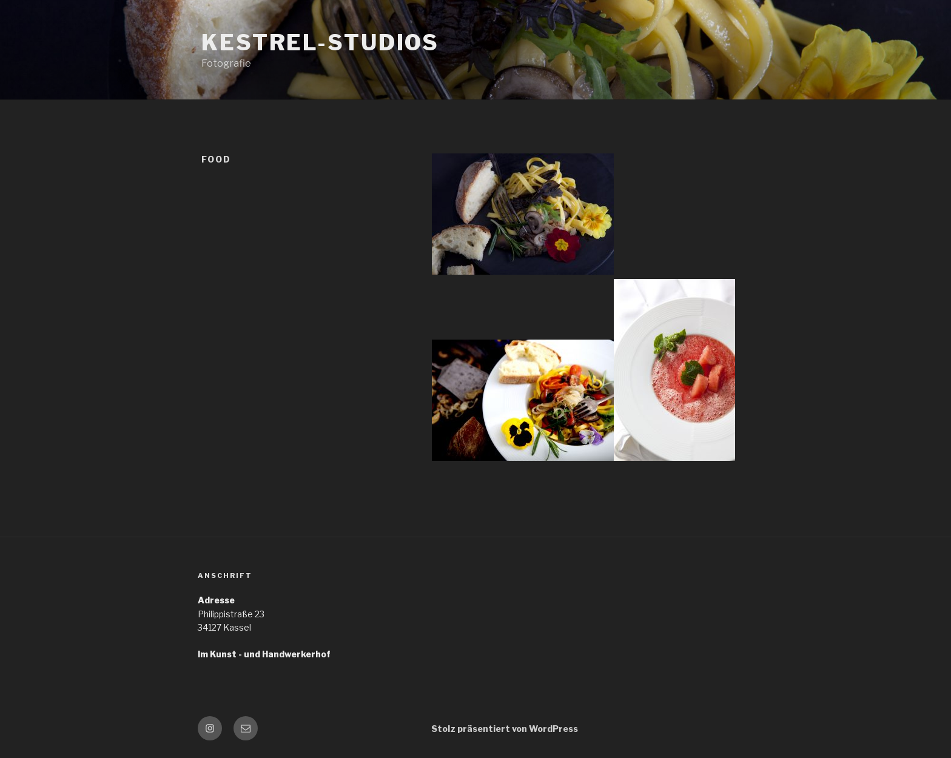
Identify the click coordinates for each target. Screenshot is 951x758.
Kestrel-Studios (320, 42)
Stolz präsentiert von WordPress (504, 728)
